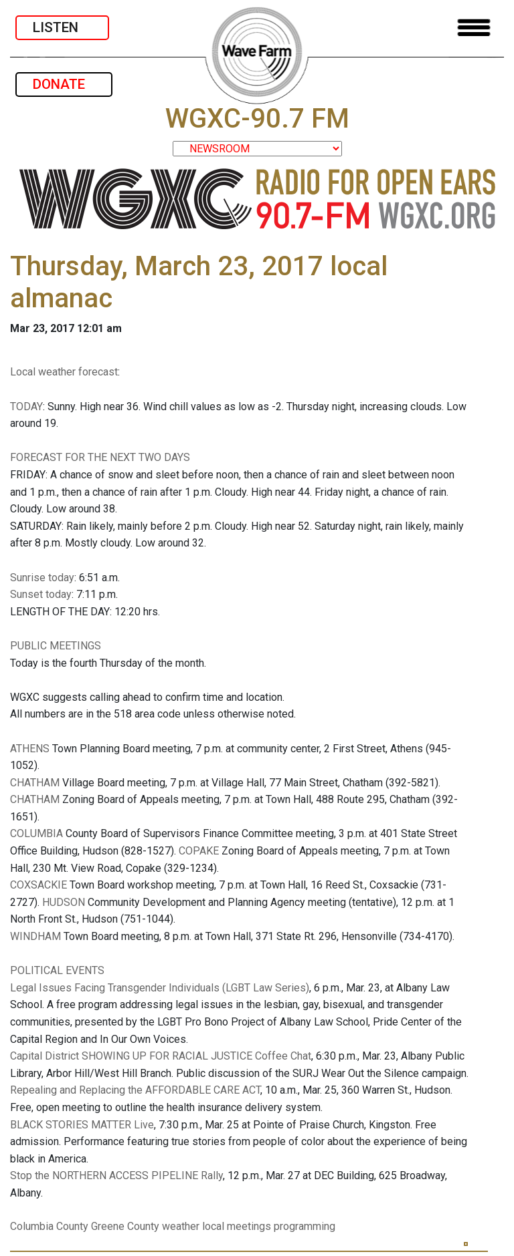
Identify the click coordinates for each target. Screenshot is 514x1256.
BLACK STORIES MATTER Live (82, 1124)
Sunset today (41, 594)
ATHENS (30, 748)
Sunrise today (42, 577)
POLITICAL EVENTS (57, 970)
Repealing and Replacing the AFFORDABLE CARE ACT (135, 1090)
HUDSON (63, 902)
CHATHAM (35, 782)
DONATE (64, 84)
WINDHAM (35, 936)
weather (180, 1226)
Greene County (125, 1226)
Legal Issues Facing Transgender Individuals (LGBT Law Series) (159, 987)
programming (304, 1226)
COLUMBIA (36, 833)
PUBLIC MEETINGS (55, 645)
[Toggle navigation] (474, 27)
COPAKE (199, 850)
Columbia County (49, 1226)
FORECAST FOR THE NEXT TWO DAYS (100, 457)
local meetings (236, 1226)
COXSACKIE (38, 885)
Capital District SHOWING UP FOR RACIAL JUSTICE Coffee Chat (160, 1056)
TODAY (26, 406)
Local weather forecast (64, 371)
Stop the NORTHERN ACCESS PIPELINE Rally (116, 1175)
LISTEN (62, 27)
